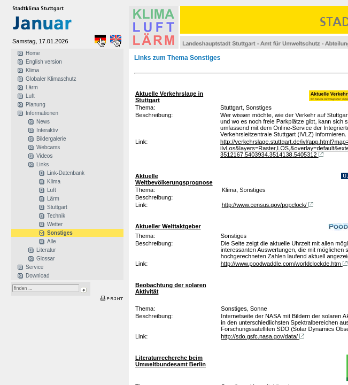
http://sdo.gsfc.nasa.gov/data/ (263, 336)
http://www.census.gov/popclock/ (268, 205)
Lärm (32, 87)
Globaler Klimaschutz (51, 79)
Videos (44, 156)
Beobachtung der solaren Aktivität (170, 288)
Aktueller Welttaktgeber (168, 226)
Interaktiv (47, 130)
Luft (30, 96)
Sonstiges (60, 233)
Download (37, 276)
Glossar (45, 258)
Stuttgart (57, 207)
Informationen (42, 113)
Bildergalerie (51, 139)
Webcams (48, 147)
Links (42, 164)
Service (34, 267)
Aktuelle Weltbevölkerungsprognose (174, 179)
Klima (32, 70)
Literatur (46, 250)
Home (33, 53)
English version (44, 62)
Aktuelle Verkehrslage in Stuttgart (169, 96)
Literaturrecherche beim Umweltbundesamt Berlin (170, 361)
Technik (56, 216)
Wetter (55, 224)
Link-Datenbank (65, 173)
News (43, 122)
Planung (35, 104)
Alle (51, 241)
